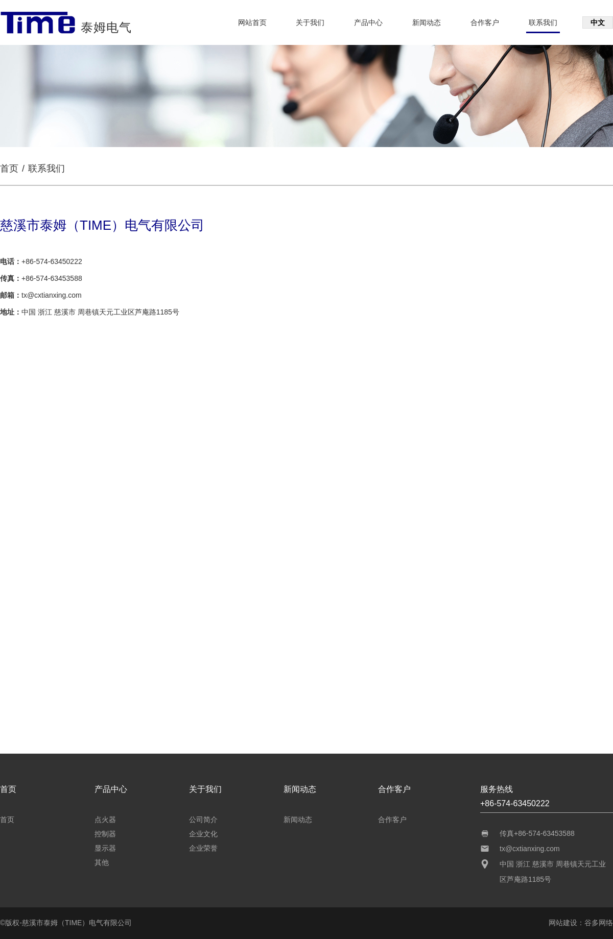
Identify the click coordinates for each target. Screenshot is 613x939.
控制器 (105, 834)
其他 (102, 862)
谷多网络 (598, 923)
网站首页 (252, 22)
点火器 (105, 819)
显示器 (105, 848)
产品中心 (368, 22)
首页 (9, 168)
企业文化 (203, 834)
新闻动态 (426, 22)
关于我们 (310, 22)
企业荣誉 (203, 848)
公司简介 (203, 819)
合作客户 (484, 22)
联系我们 (543, 22)
